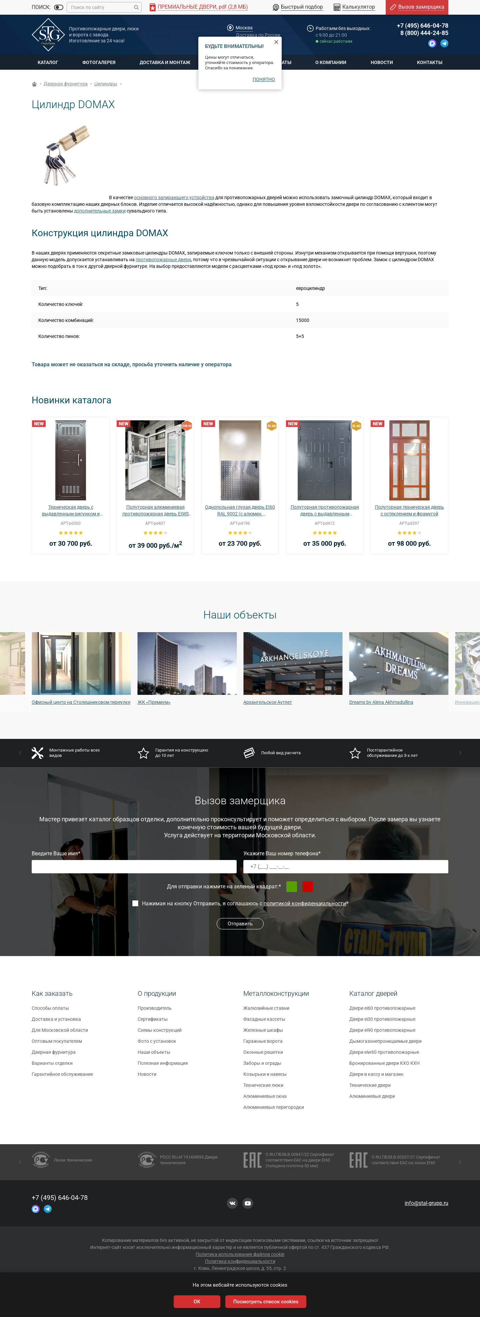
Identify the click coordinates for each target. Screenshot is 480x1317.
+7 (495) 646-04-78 (422, 25)
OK (197, 1302)
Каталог (48, 62)
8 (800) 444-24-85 (424, 32)
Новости (382, 62)
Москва (244, 27)
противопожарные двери (163, 259)
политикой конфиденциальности (305, 903)
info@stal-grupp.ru (426, 1203)
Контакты (429, 62)
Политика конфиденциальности (240, 1261)
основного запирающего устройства (174, 197)
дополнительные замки (100, 210)
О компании (330, 62)
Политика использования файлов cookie (240, 1254)
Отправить (240, 924)
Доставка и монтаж (165, 62)
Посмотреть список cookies (265, 1302)
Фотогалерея (98, 62)
